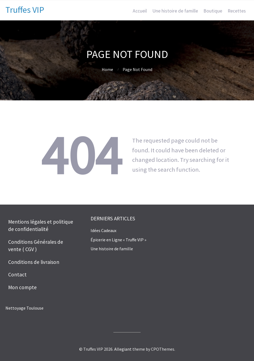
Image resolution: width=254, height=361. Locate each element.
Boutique (212, 11)
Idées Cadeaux (103, 230)
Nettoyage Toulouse (24, 308)
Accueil (140, 11)
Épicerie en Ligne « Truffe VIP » (118, 239)
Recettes (237, 11)
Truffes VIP (24, 9)
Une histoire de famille (175, 11)
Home (107, 69)
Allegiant (123, 349)
